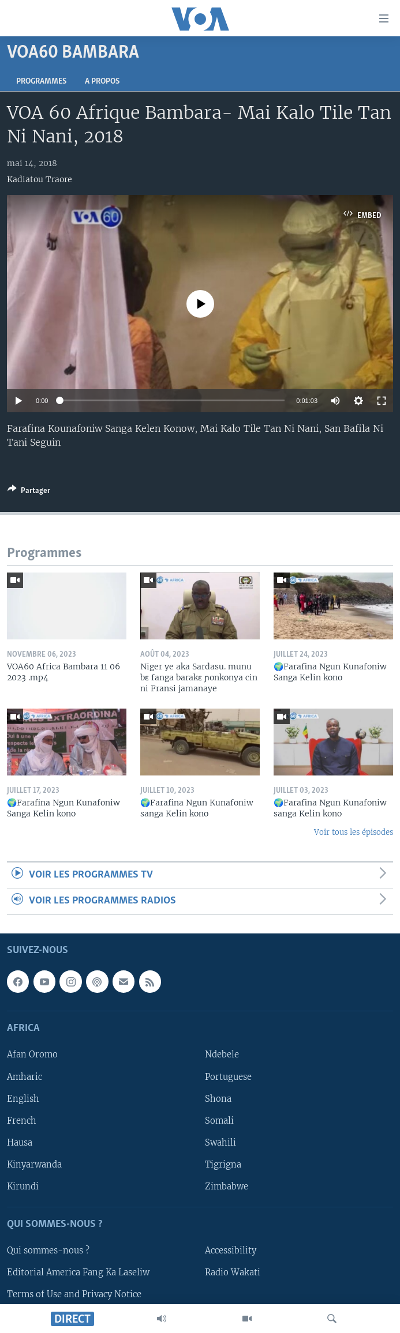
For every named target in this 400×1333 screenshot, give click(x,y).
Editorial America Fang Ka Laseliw (78, 1272)
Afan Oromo (32, 1054)
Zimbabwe (226, 1186)
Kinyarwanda (34, 1164)
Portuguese (228, 1076)
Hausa (19, 1142)
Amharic (24, 1076)
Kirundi (23, 1186)
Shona (218, 1098)
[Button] (29, 492)
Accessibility (230, 1250)
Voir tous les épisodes (353, 832)
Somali (219, 1120)
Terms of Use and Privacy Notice (74, 1294)
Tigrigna (223, 1164)
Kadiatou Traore (39, 179)
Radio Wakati (232, 1272)
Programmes (41, 81)
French (21, 1120)
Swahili (220, 1142)
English (23, 1098)
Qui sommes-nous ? (48, 1250)
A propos (102, 81)
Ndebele (222, 1054)
